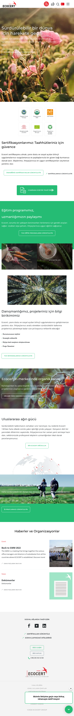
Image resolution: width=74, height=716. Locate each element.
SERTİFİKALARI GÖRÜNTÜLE (38, 634)
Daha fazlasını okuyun (12, 563)
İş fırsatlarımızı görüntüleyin (16, 509)
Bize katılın (37, 653)
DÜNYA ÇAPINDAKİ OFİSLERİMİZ (38, 638)
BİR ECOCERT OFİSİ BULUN (37, 445)
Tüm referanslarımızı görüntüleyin (18, 356)
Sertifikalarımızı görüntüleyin (60, 174)
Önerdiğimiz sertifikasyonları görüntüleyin (23, 173)
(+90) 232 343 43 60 (37, 658)
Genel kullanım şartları (37, 688)
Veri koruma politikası (37, 691)
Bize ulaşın (37, 647)
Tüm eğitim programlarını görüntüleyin (37, 233)
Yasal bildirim (37, 685)
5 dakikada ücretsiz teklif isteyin (41, 190)
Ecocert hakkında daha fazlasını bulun (19, 52)
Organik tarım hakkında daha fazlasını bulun (22, 396)
